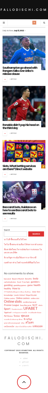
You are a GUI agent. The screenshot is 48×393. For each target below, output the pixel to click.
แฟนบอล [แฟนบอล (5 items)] (37, 326)
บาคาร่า (25, 365)
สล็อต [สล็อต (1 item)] (22, 323)
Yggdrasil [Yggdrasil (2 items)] (7, 312)
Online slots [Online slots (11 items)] (13, 301)
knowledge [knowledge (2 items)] (8, 295)
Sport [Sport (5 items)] (7, 308)
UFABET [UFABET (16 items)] (30, 308)
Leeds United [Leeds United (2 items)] (19, 295)
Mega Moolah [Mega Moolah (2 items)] (31, 295)
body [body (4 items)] (35, 278)
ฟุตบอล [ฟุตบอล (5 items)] (25, 315)
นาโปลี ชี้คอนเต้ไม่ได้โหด (15, 239)
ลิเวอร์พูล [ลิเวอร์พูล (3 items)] (28, 319)
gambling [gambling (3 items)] (8, 285)
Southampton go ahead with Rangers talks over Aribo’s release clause (20, 71)
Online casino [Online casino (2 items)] (9, 298)
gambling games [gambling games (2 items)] (20, 285)
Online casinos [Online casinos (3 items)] (23, 298)
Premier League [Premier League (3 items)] (11, 305)
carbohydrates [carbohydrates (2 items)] (10, 282)
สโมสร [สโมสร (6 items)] (29, 322)
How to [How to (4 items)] (16, 288)
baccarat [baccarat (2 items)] (7, 279)
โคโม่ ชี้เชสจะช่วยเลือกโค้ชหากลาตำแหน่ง (23, 244)
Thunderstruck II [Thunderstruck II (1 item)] (16, 309)
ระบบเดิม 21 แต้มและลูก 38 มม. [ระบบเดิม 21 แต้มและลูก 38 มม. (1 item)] (13, 319)
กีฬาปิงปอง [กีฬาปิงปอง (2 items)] (8, 316)
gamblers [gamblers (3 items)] (35, 282)
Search (7, 230)
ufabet (25, 358)
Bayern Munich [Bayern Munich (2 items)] (18, 279)
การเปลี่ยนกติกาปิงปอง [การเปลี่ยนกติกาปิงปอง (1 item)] (34, 312)
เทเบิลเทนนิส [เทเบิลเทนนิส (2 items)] (9, 326)
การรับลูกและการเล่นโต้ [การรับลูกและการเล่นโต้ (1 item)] (19, 312)
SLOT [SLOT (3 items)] (34, 305)
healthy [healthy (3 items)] (7, 288)
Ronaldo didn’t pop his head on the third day (21, 126)
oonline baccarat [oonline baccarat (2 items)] (29, 302)
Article (14, 79)
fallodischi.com (24, 10)
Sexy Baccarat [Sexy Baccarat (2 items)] (25, 305)
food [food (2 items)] (19, 282)
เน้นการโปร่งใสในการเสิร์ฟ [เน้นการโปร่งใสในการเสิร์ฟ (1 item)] (23, 326)
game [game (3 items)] (30, 285)
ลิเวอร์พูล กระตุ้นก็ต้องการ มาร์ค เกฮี (20, 257)
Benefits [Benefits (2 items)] (28, 279)
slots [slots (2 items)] (40, 305)
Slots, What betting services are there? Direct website (19, 167)
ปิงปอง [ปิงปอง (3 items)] (17, 316)
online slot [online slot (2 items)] (35, 298)
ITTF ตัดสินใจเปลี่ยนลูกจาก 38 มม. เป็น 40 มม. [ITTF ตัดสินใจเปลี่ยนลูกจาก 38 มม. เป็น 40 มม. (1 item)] (17, 292)
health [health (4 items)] (37, 285)
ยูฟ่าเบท (25, 362)
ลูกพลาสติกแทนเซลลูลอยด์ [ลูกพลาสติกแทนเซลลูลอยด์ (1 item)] (12, 323)
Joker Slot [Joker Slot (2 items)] (36, 292)
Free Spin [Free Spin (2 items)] (26, 282)
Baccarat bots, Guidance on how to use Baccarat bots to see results (19, 210)
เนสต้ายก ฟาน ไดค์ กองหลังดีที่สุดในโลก (22, 262)
